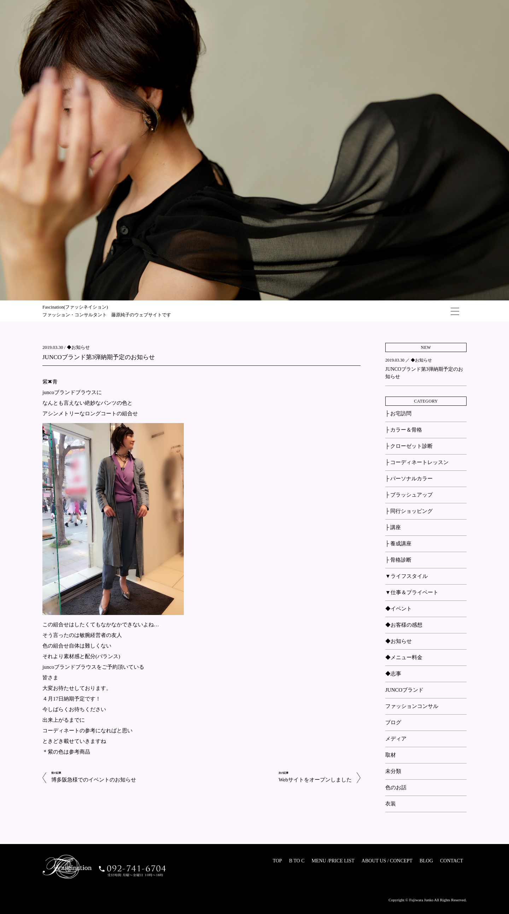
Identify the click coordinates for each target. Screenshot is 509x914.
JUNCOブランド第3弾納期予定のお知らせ (98, 357)
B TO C (297, 860)
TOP (277, 860)
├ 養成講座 (398, 543)
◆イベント (398, 608)
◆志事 (393, 673)
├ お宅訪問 (398, 413)
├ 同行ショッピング (409, 511)
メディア (395, 739)
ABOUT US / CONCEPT (387, 860)
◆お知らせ (78, 347)
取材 (390, 755)
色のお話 (395, 787)
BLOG (426, 860)
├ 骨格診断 (398, 560)
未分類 (393, 771)
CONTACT (451, 860)
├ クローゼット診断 (409, 446)
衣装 (390, 804)
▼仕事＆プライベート (411, 592)
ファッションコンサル (411, 706)
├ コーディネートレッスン (417, 462)
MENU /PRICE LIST (332, 860)
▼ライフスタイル (406, 576)
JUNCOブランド (404, 690)
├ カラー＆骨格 (403, 430)
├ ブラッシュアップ (409, 495)
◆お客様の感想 (403, 625)
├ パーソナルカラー (409, 478)
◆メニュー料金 (403, 657)
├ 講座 (393, 527)
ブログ (393, 722)
